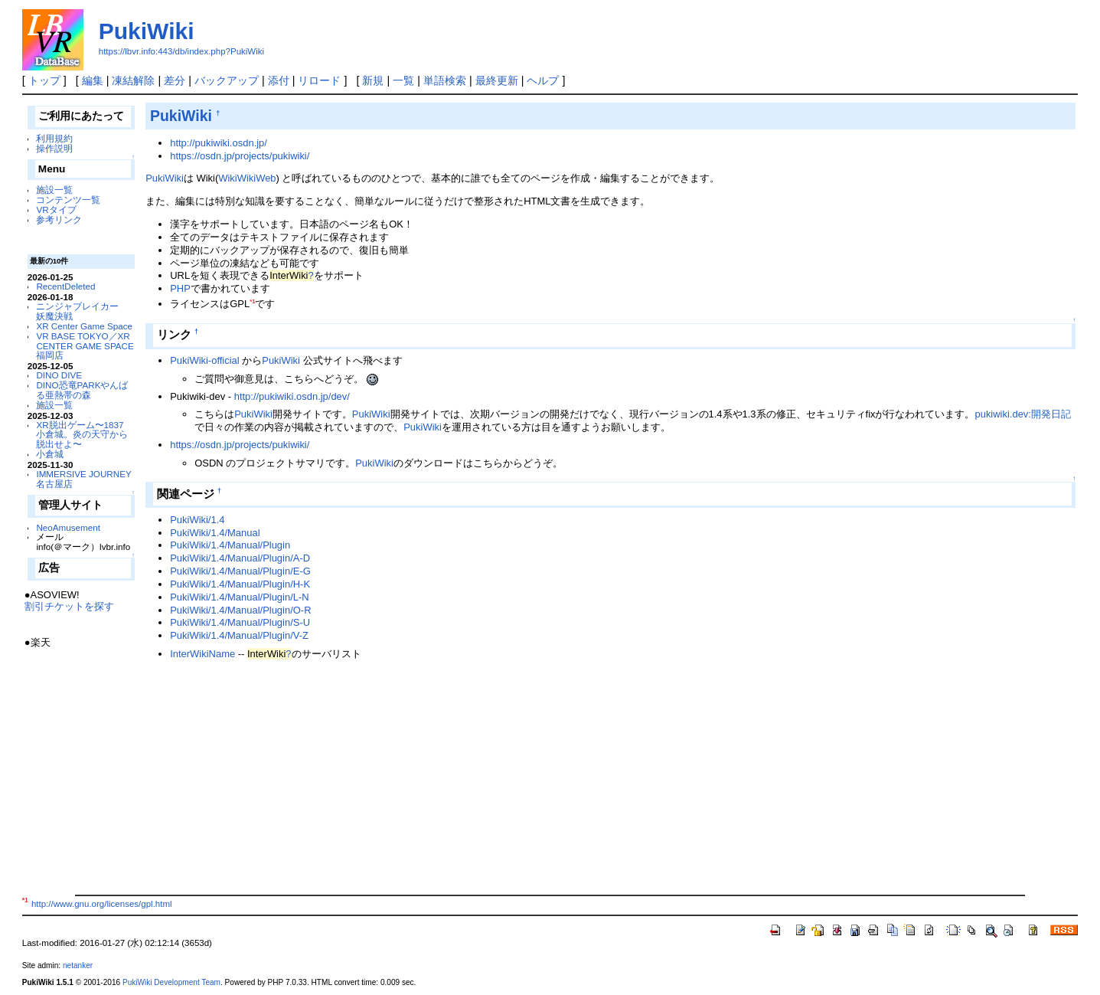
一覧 (403, 80)
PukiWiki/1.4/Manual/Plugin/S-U (240, 622)
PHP (180, 288)
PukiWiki (146, 31)
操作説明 (54, 148)
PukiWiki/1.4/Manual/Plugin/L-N (239, 597)
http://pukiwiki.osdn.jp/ (218, 143)
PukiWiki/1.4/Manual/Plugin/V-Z (239, 635)
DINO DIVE (59, 375)
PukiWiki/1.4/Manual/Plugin (230, 545)
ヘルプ (543, 80)
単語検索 (444, 80)
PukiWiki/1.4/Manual (214, 532)
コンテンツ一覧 (68, 200)
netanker (78, 965)
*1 (252, 301)
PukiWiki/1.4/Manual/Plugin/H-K (240, 584)
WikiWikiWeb (247, 178)
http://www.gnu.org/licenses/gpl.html (101, 903)
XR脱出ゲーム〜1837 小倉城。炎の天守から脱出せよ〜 (82, 435)
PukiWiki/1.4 (197, 519)
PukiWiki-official (204, 360)
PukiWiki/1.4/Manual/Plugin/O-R (240, 610)
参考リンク (59, 219)
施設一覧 (54, 190)
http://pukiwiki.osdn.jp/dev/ (292, 396)
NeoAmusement (68, 527)
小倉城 (50, 454)
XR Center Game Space (84, 326)
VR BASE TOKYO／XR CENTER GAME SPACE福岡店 (84, 346)
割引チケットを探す (69, 606)
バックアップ (226, 80)
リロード (319, 80)
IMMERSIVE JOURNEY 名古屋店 (83, 479)
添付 (278, 80)
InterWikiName (202, 654)
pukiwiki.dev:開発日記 (1022, 414)
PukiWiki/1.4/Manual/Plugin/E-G (240, 571)
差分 (174, 80)
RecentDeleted (65, 286)
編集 (92, 80)
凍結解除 (133, 80)
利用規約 (54, 138)
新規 (373, 80)
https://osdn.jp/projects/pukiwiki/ (239, 156)
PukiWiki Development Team (171, 982)
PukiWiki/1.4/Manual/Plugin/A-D (240, 558)
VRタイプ (56, 209)
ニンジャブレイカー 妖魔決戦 (82, 311)
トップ (44, 80)
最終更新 (496, 80)
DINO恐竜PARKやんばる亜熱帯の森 (82, 390)
